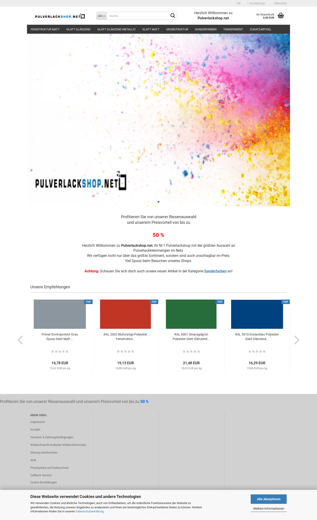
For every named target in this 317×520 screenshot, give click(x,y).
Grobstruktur (177, 29)
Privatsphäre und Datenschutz (49, 467)
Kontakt (35, 429)
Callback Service (40, 475)
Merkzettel (279, 3)
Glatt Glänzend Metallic (116, 29)
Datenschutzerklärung (90, 511)
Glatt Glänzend (78, 29)
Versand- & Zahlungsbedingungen (51, 437)
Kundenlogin (256, 3)
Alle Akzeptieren (269, 499)
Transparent (233, 29)
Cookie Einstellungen (43, 482)
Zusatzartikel (260, 29)
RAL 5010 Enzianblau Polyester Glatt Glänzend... (257, 337)
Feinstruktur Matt (45, 29)
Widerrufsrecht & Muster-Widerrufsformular (58, 445)
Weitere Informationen (268, 508)
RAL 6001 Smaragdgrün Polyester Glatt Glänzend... (191, 337)
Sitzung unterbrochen (43, 452)
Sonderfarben (206, 29)
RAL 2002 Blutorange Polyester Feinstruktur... (125, 337)
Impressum (37, 422)
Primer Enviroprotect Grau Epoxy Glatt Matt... (60, 337)
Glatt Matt (150, 29)
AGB (33, 460)
